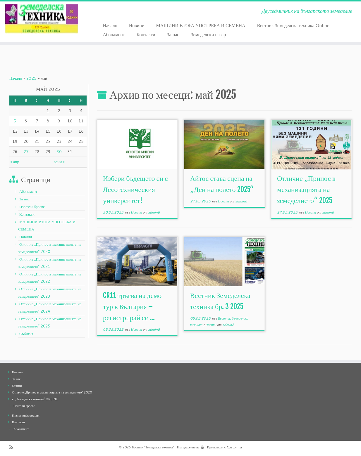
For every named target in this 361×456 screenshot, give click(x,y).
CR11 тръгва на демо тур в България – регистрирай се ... (132, 306)
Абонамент (114, 34)
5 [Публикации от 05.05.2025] (14, 121)
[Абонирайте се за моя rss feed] (13, 447)
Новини (137, 25)
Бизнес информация (25, 415)
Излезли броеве (32, 206)
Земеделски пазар (208, 34)
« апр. (15, 162)
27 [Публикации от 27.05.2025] (26, 152)
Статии (17, 385)
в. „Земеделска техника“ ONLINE (35, 399)
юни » (59, 162)
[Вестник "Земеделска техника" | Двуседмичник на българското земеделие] (41, 19)
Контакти (146, 34)
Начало (110, 25)
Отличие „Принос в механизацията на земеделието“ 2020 (52, 392)
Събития (26, 333)
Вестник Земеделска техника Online (293, 25)
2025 (31, 78)
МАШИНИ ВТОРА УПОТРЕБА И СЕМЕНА (200, 25)
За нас (173, 34)
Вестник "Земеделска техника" (153, 447)
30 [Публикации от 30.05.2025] (59, 152)
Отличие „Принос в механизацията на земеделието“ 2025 (306, 189)
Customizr (234, 447)
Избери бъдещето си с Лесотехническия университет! (135, 189)
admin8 (154, 212)
